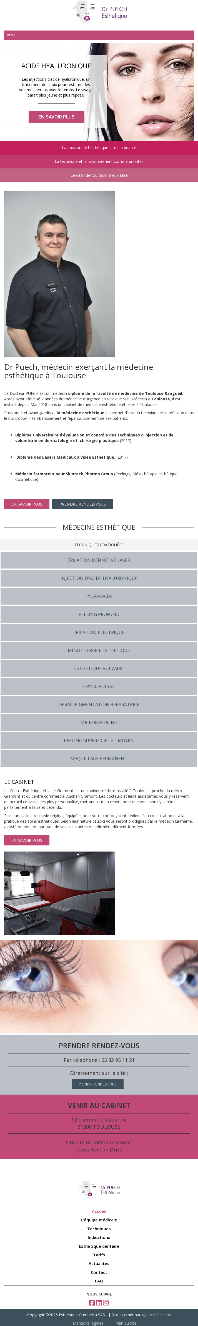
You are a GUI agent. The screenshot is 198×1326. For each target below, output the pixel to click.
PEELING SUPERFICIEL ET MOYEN (99, 740)
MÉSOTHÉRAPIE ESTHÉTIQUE (99, 650)
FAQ (99, 1281)
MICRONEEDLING (99, 722)
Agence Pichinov (156, 1314)
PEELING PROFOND (99, 614)
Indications (99, 1237)
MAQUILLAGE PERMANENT (98, 759)
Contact (99, 1272)
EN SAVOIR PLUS (26, 504)
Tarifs (99, 1254)
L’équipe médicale (99, 1220)
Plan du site (126, 1323)
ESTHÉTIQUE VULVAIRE (99, 668)
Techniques (99, 1228)
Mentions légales (88, 1323)
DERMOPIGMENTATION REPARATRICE (99, 704)
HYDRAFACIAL (99, 596)
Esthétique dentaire (99, 1246)
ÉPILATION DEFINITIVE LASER (98, 560)
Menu (11, 35)
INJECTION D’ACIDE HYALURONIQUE (99, 578)
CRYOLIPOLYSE (99, 686)
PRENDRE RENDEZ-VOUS (82, 504)
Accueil (99, 1211)
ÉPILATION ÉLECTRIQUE (98, 632)
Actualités (99, 1263)
